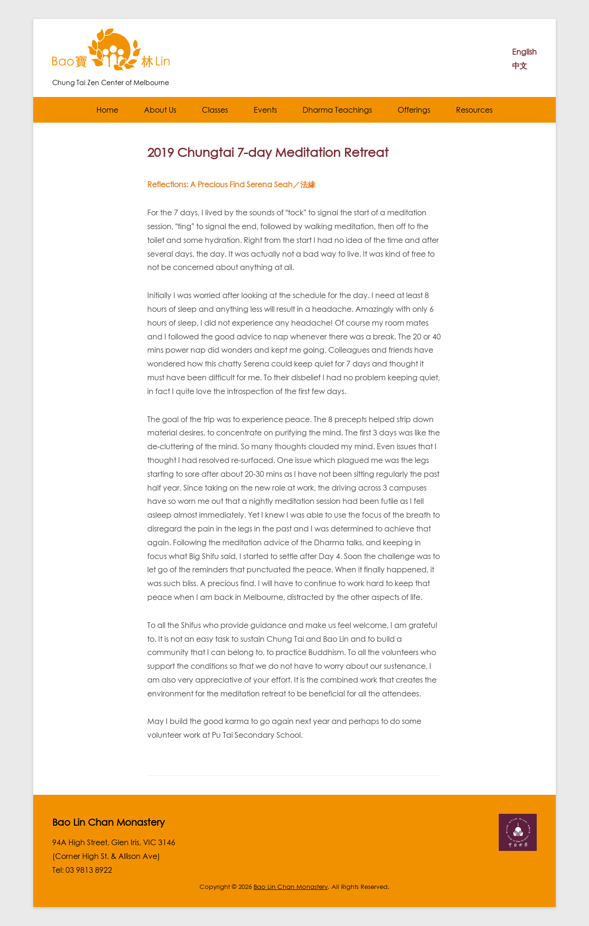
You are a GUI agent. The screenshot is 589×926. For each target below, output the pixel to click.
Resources (474, 110)
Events (265, 110)
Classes (215, 110)
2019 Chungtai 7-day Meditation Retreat (268, 152)
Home (107, 110)
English (524, 52)
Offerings (414, 110)
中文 (519, 65)
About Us (160, 110)
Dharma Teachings (337, 110)
